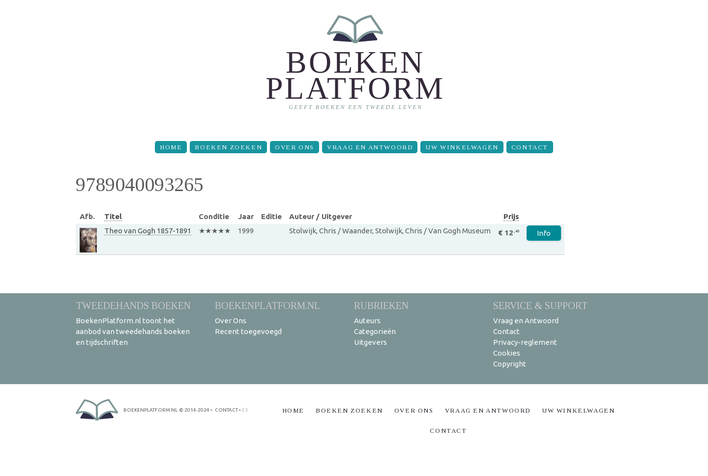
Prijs (511, 216)
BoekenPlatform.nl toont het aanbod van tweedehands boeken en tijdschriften (133, 331)
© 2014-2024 (194, 410)
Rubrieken (381, 305)
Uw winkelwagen (461, 147)
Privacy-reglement (525, 342)
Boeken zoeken (228, 147)
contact (226, 410)
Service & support (540, 305)
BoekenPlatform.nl (267, 305)
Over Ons (294, 147)
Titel (113, 216)
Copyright (509, 364)
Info (544, 233)
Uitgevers (370, 342)
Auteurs (367, 320)
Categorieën (375, 331)
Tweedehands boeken (133, 305)
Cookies (506, 353)
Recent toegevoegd (248, 331)
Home (171, 147)
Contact (529, 147)
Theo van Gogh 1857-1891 (147, 230)
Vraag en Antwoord (370, 147)
